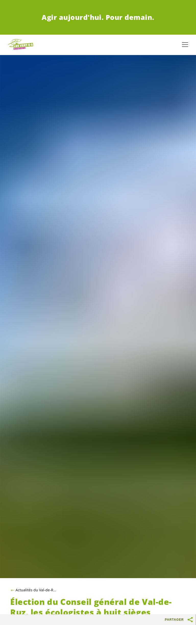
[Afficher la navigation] (185, 45)
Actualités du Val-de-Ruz (36, 590)
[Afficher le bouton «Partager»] (190, 620)
